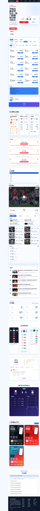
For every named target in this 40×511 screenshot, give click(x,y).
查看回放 (19, 52)
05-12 (34, 41)
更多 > (36, 396)
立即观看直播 (13, 28)
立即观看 (11, 100)
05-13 (11, 43)
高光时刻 (22, 52)
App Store (12, 433)
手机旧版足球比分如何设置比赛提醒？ (15, 489)
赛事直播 (23, 506)
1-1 (15, 122)
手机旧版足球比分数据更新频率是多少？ (15, 487)
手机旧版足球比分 (12, 1)
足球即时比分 (16, 39)
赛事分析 (22, 58)
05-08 (16, 41)
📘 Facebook (14, 507)
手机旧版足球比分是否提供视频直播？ (15, 485)
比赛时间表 (21, 39)
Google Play (27, 435)
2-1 (11, 122)
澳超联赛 (29, 500)
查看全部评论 (24, 378)
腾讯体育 (34, 503)
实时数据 (11, 34)
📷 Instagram (19, 507)
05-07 (11, 41)
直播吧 (34, 500)
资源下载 (23, 502)
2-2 (13, 124)
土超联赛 (29, 503)
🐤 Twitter (11, 507)
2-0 (13, 122)
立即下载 (36, 423)
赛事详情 (11, 31)
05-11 (30, 41)
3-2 (11, 124)
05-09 (21, 41)
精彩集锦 (36, 52)
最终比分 (11, 39)
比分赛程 (23, 503)
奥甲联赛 (29, 506)
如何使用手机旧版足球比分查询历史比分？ (16, 493)
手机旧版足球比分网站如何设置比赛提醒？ (16, 491)
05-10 (25, 41)
